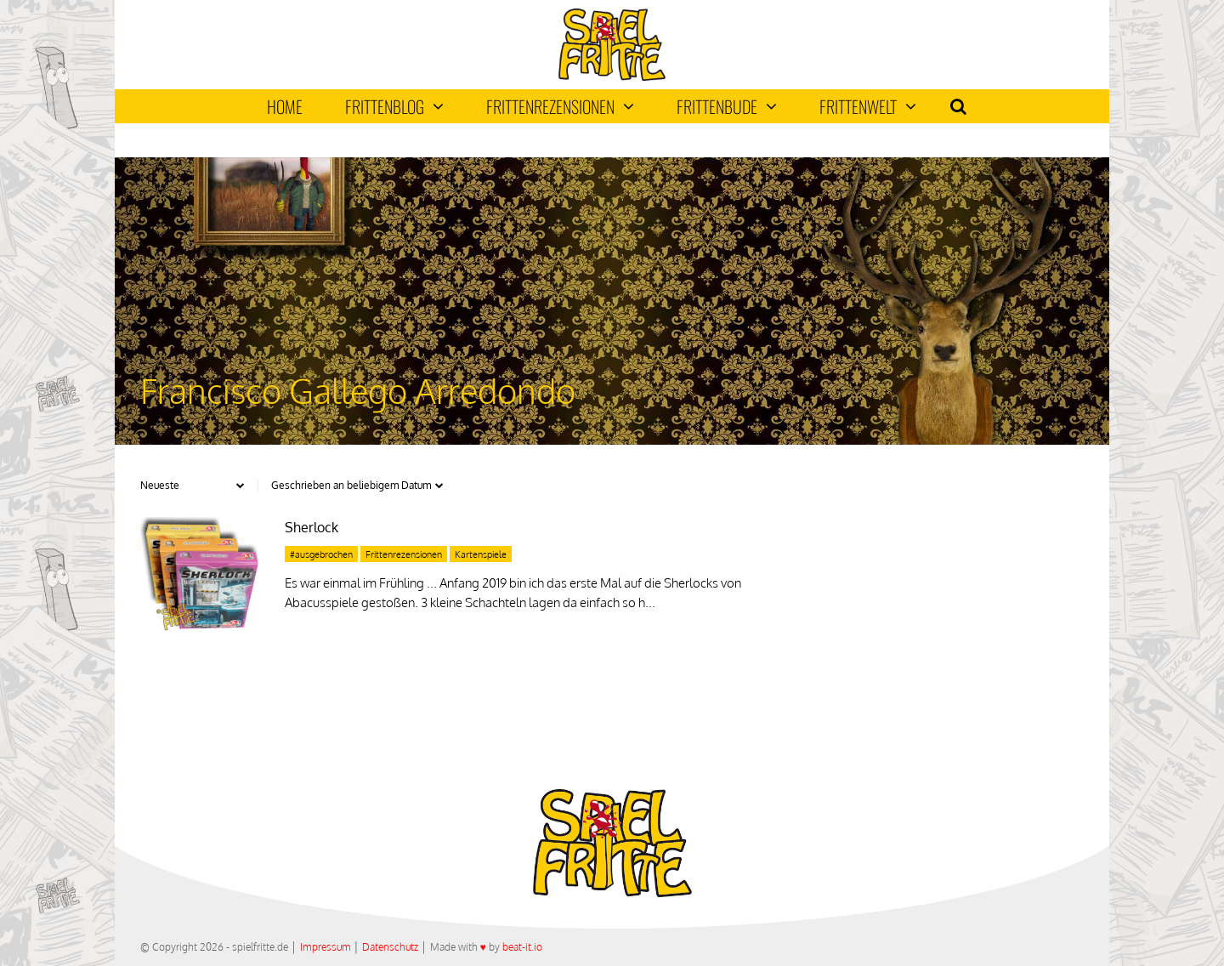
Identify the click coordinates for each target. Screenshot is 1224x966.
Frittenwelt (867, 106)
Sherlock (311, 527)
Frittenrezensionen (560, 106)
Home (285, 106)
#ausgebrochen (321, 554)
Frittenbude (727, 106)
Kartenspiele (481, 554)
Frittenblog (394, 106)
